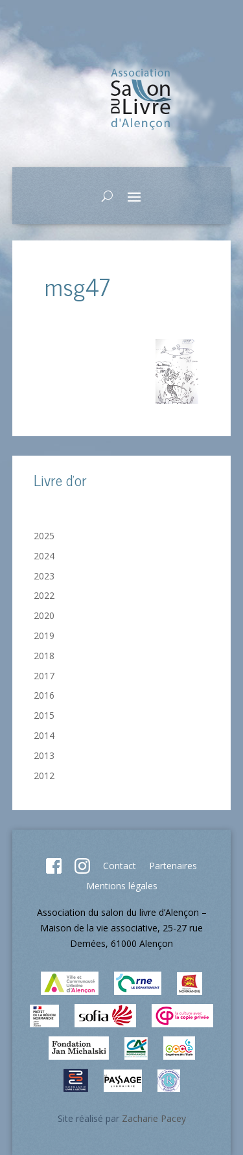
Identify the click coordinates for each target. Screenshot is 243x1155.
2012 (44, 775)
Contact (119, 865)
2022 (44, 595)
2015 (44, 715)
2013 (44, 755)
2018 (44, 655)
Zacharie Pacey (154, 1118)
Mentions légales (121, 886)
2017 (44, 676)
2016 (44, 695)
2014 (44, 735)
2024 (44, 556)
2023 (44, 576)
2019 (44, 635)
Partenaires (173, 865)
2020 (44, 615)
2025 (44, 536)
